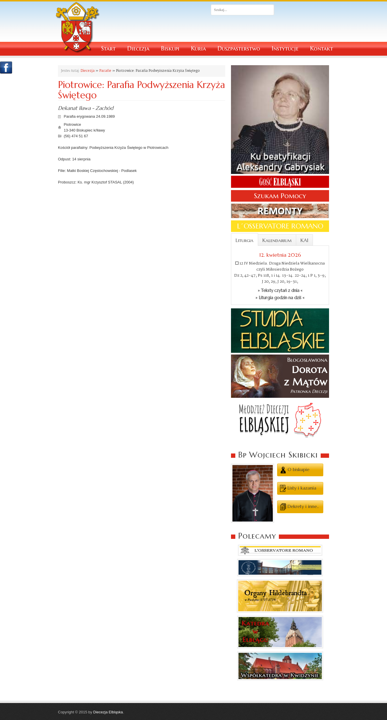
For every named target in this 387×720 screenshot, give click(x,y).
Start (108, 48)
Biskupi (170, 48)
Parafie (105, 71)
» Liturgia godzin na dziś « (280, 297)
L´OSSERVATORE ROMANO (280, 226)
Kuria (198, 48)
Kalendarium (277, 240)
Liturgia (244, 240)
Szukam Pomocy (280, 196)
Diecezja (138, 48)
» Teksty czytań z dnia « (280, 290)
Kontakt (321, 48)
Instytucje (285, 48)
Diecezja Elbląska (108, 712)
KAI (304, 240)
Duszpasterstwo (238, 48)
